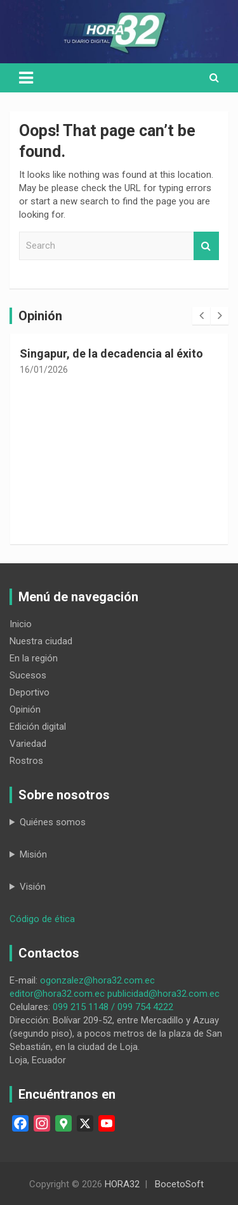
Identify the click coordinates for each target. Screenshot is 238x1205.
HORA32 (122, 1184)
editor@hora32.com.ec (57, 993)
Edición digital (38, 726)
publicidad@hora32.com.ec (163, 993)
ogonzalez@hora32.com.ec (97, 980)
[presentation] (201, 316)
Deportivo (30, 692)
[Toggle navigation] (26, 77)
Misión (33, 854)
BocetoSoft (179, 1184)
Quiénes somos (53, 822)
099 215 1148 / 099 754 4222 (113, 1007)
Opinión (25, 709)
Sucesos (28, 675)
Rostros (26, 760)
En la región (34, 658)
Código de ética (42, 919)
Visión (33, 886)
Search (206, 246)
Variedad (28, 743)
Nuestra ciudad (41, 641)
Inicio (21, 624)
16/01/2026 (44, 370)
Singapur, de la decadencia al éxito (111, 353)
